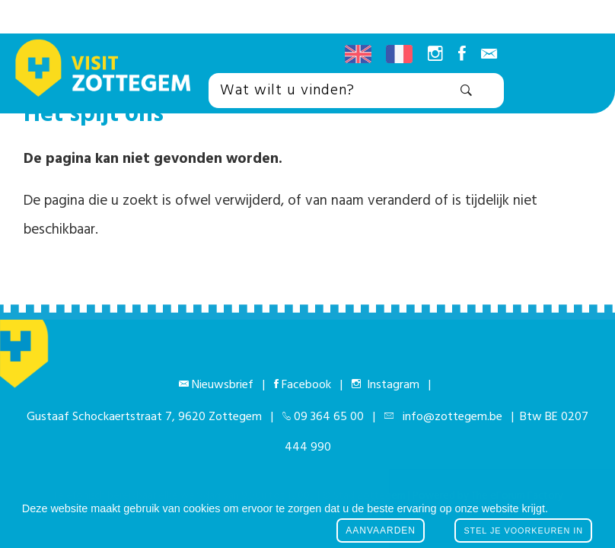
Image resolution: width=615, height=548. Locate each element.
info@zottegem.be (449, 417)
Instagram (390, 385)
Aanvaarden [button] (381, 530)
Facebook (306, 385)
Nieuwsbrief (222, 385)
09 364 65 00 (329, 417)
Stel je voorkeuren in (523, 530)
